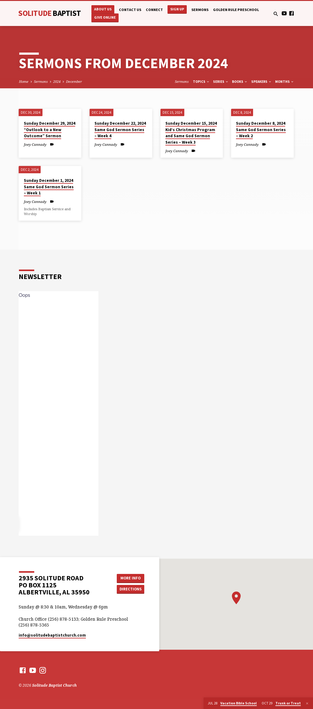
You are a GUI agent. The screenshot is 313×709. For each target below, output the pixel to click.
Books (240, 81)
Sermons (199, 9)
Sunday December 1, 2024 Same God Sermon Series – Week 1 (49, 187)
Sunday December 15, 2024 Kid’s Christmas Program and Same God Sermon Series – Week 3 (191, 133)
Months (284, 81)
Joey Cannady (35, 144)
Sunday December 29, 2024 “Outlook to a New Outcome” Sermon (49, 129)
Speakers (261, 81)
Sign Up (177, 9)
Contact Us (130, 9)
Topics (201, 81)
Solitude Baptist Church (54, 685)
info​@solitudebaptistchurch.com (52, 635)
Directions (131, 589)
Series (221, 81)
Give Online (105, 17)
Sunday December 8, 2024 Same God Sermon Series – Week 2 (261, 129)
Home (23, 81)
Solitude (49, 13)
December (74, 81)
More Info (130, 578)
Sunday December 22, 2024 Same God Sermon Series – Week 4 (120, 129)
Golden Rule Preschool (236, 9)
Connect (154, 9)
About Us (103, 9)
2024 (57, 81)
